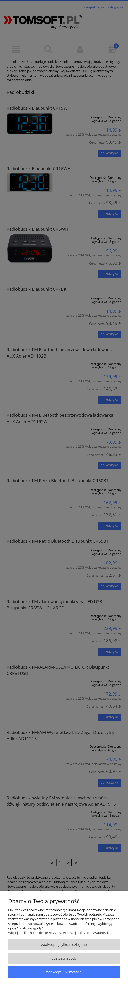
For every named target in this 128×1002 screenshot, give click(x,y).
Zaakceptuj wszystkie (64, 972)
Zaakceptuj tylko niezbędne (64, 944)
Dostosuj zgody (64, 958)
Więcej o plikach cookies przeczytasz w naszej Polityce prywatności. (58, 932)
